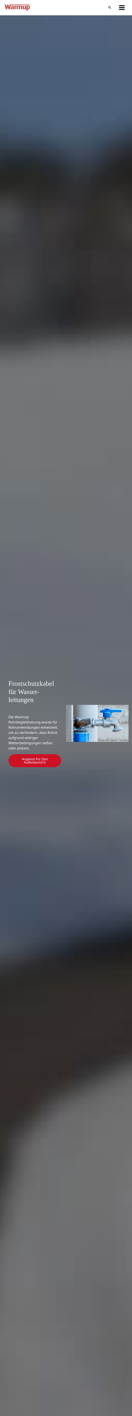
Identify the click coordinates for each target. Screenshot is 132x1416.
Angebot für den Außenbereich (35, 760)
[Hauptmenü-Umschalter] (122, 7)
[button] (110, 7)
